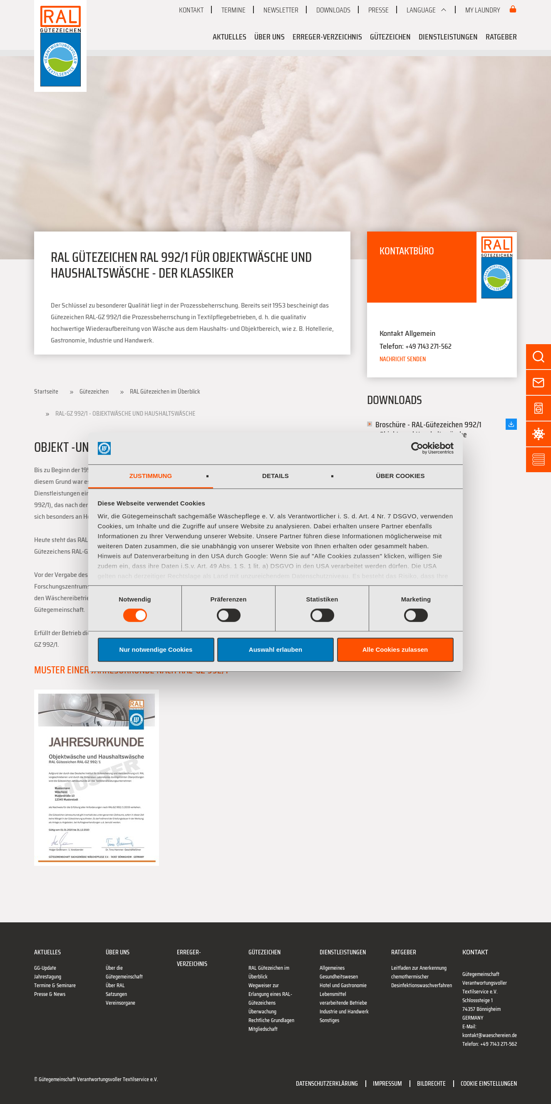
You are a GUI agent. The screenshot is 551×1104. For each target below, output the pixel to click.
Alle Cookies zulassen (395, 649)
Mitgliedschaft (263, 1029)
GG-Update (45, 968)
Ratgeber (501, 36)
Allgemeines (332, 968)
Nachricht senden (403, 359)
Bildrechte (431, 1083)
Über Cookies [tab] (400, 475)
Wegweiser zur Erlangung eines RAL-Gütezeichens (270, 994)
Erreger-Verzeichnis (327, 36)
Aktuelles (229, 36)
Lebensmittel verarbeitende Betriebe (343, 998)
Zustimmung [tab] (150, 475)
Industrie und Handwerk (344, 1011)
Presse (378, 10)
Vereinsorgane (120, 1003)
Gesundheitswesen (339, 977)
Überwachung (262, 1011)
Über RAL (115, 985)
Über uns (269, 36)
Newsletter (280, 10)
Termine (233, 10)
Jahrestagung (47, 977)
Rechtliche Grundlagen (271, 1020)
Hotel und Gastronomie (343, 985)
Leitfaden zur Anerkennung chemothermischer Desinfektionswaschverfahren (421, 976)
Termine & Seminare (55, 985)
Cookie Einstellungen (489, 1083)
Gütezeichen (390, 36)
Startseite (46, 391)
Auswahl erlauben (275, 649)
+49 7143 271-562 (428, 346)
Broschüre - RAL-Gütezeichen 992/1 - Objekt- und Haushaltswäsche (428, 429)
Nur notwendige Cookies (156, 649)
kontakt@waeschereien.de (489, 1035)
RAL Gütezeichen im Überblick (165, 391)
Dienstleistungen (448, 36)
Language (421, 10)
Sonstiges (329, 1020)
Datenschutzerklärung (327, 1083)
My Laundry (483, 10)
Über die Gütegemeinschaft (124, 972)
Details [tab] (275, 475)
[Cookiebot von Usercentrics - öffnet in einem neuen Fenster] (417, 448)
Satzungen (116, 994)
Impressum (387, 1083)
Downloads (333, 10)
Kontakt (191, 10)
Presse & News (49, 994)
